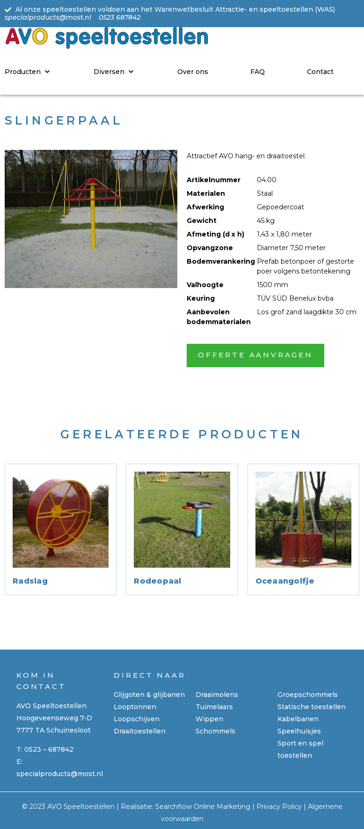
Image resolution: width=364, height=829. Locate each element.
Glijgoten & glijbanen (149, 694)
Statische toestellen (311, 707)
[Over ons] (192, 72)
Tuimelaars (214, 707)
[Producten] (28, 72)
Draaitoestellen (140, 731)
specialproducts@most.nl (59, 774)
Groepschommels (307, 694)
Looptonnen (135, 707)
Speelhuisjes (299, 731)
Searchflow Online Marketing (202, 806)
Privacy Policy (279, 806)
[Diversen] (114, 72)
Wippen (209, 719)
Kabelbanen (298, 719)
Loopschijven (137, 719)
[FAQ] (257, 72)
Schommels (215, 731)
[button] (255, 355)
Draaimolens (217, 694)
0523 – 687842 (48, 749)
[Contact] (320, 72)
